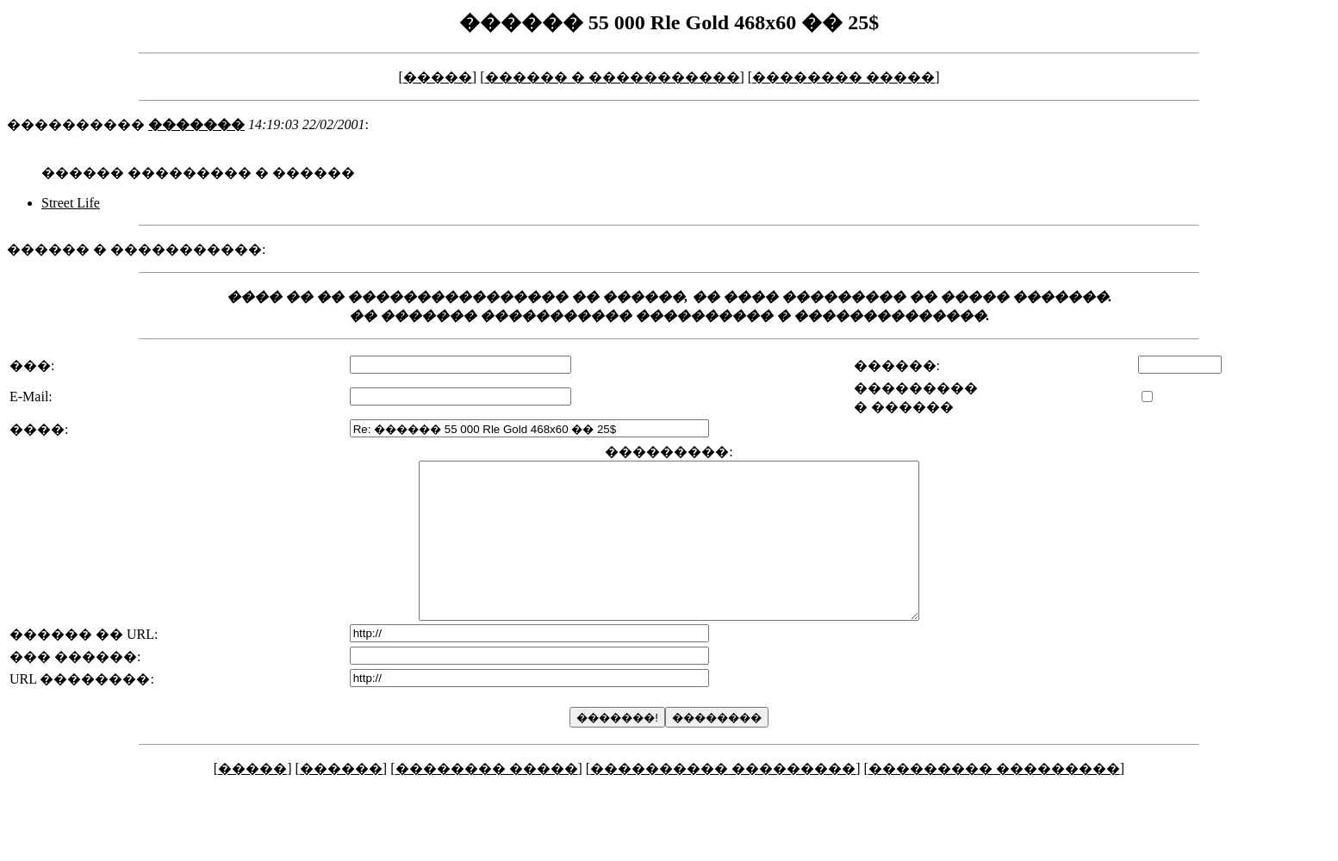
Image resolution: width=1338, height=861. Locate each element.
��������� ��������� (994, 799)
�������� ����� (843, 77)
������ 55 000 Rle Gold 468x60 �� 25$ (669, 22)
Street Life (70, 202)
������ (341, 799)
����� (437, 77)
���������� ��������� (723, 799)
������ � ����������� (612, 77)
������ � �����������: (136, 249)
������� (196, 124)
